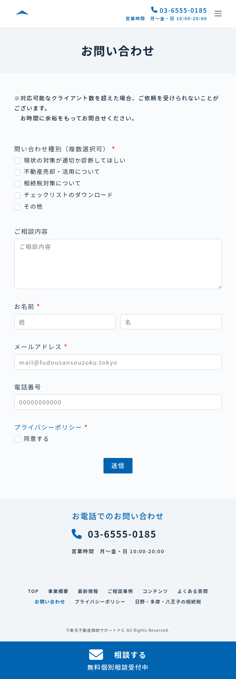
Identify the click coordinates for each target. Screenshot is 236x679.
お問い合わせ (49, 601)
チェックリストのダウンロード (64, 195)
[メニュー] (218, 13)
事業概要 (58, 591)
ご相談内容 (31, 231)
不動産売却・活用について (57, 171)
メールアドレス (41, 346)
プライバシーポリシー (48, 427)
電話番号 (27, 386)
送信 (118, 465)
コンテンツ (155, 591)
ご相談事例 (120, 591)
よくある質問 (192, 591)
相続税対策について (47, 183)
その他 (28, 206)
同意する (32, 438)
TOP (33, 591)
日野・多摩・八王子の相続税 (168, 601)
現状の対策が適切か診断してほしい (70, 160)
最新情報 (88, 591)
